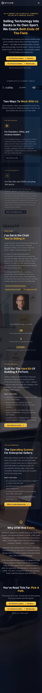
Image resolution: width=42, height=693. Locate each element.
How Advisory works (15, 427)
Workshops (4, 656)
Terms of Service (26, 688)
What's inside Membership (17, 506)
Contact (3, 675)
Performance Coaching (8, 659)
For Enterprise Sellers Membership (21, 64)
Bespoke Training (6, 662)
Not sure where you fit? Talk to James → (21, 68)
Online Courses (5, 653)
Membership (5, 645)
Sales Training (5, 642)
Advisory (4, 639)
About (3, 673)
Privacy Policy (15, 688)
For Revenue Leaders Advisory (21, 58)
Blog (2, 664)
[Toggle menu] (39, 3)
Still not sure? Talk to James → (21, 613)
